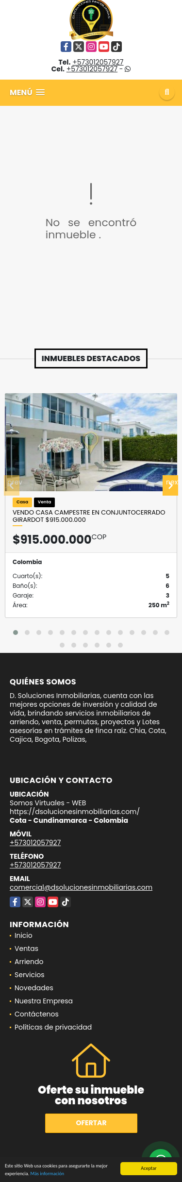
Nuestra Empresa (44, 1001)
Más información (47, 1174)
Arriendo (29, 961)
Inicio (24, 935)
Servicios (30, 975)
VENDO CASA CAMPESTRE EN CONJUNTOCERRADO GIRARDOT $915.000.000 (89, 516)
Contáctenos (37, 1014)
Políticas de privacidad (53, 1027)
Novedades (34, 988)
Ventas (26, 948)
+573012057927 (97, 62)
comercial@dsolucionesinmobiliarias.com (81, 887)
